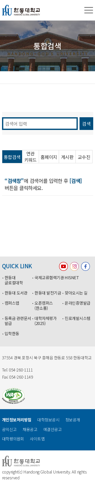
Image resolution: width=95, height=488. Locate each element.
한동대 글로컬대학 (14, 280)
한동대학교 (21, 10)
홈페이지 (49, 157)
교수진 (84, 157)
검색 (86, 123)
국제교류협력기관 (48, 277)
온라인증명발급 (77, 303)
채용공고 (30, 429)
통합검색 (12, 157)
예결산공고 (52, 429)
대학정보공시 (48, 419)
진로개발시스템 (77, 318)
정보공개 (72, 419)
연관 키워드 (30, 156)
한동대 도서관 (16, 293)
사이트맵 (37, 438)
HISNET (72, 277)
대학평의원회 (13, 438)
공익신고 (9, 429)
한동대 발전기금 (47, 293)
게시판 (67, 157)
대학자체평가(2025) (45, 321)
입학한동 (12, 333)
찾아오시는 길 (76, 293)
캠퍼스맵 (12, 303)
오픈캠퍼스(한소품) (43, 305)
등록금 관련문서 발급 (18, 321)
